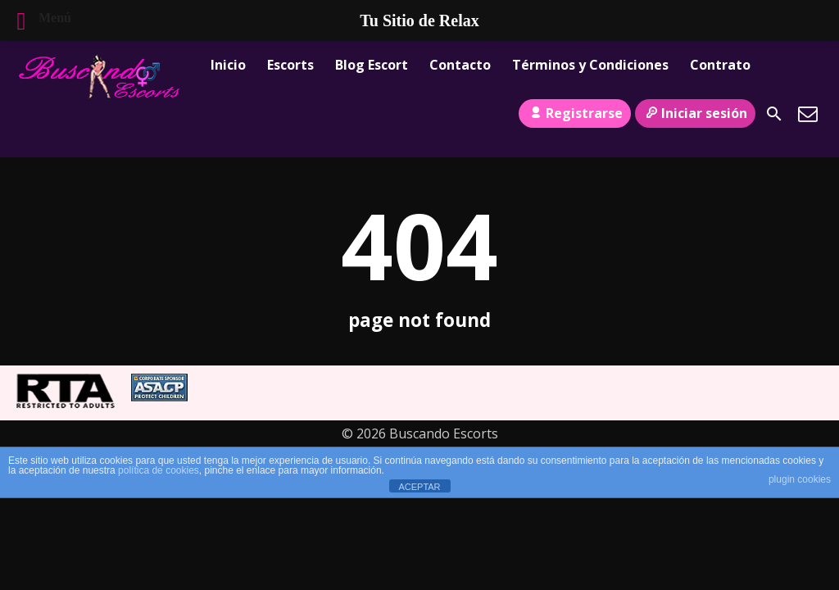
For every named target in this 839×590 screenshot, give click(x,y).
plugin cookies (800, 479)
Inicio (228, 65)
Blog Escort (371, 65)
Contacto (460, 65)
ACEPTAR (419, 487)
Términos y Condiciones (590, 65)
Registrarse (574, 113)
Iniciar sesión (695, 113)
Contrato (720, 65)
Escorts (290, 65)
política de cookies (158, 470)
